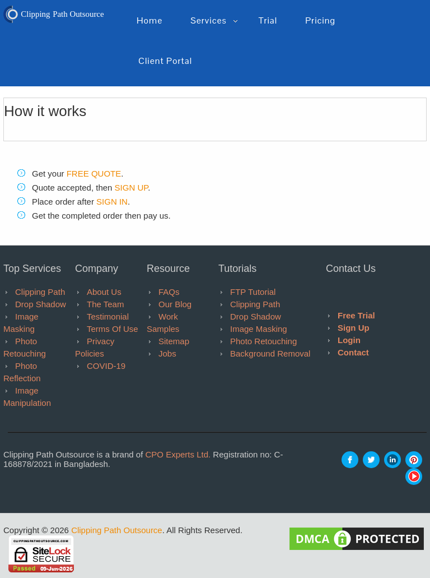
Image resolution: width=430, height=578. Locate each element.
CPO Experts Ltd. (178, 454)
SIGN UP (131, 187)
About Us (104, 292)
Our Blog (174, 304)
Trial (268, 20)
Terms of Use (112, 329)
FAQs (169, 292)
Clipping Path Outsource (116, 530)
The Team (105, 304)
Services (208, 20)
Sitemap (173, 341)
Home (149, 20)
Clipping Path (40, 292)
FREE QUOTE (94, 173)
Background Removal (270, 353)
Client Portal (165, 61)
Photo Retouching (263, 341)
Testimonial (108, 316)
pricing (320, 20)
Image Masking (258, 329)
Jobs (167, 353)
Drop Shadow (40, 304)
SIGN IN (112, 201)
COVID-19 (106, 366)
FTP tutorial (252, 292)
